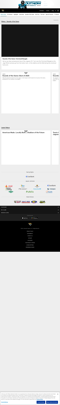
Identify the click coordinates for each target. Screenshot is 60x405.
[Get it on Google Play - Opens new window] (35, 218)
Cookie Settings (30, 244)
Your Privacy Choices (30, 242)
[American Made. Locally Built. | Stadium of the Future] (26, 132)
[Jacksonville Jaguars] (30, 224)
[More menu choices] (58, 10)
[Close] (57, 394)
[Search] (55, 11)
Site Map (30, 238)
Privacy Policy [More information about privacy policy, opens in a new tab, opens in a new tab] (40, 399)
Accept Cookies (41, 402)
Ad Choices (30, 240)
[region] (30, 398)
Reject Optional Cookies (52, 402)
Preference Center (30, 247)
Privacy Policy (30, 231)
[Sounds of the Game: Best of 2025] (26, 77)
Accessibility (30, 233)
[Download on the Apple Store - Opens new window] (25, 218)
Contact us (30, 235)
